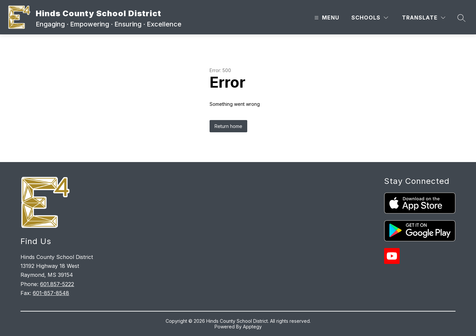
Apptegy (252, 326)
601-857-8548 (51, 293)
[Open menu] (326, 18)
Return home (228, 126)
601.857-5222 (57, 284)
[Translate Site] (423, 18)
